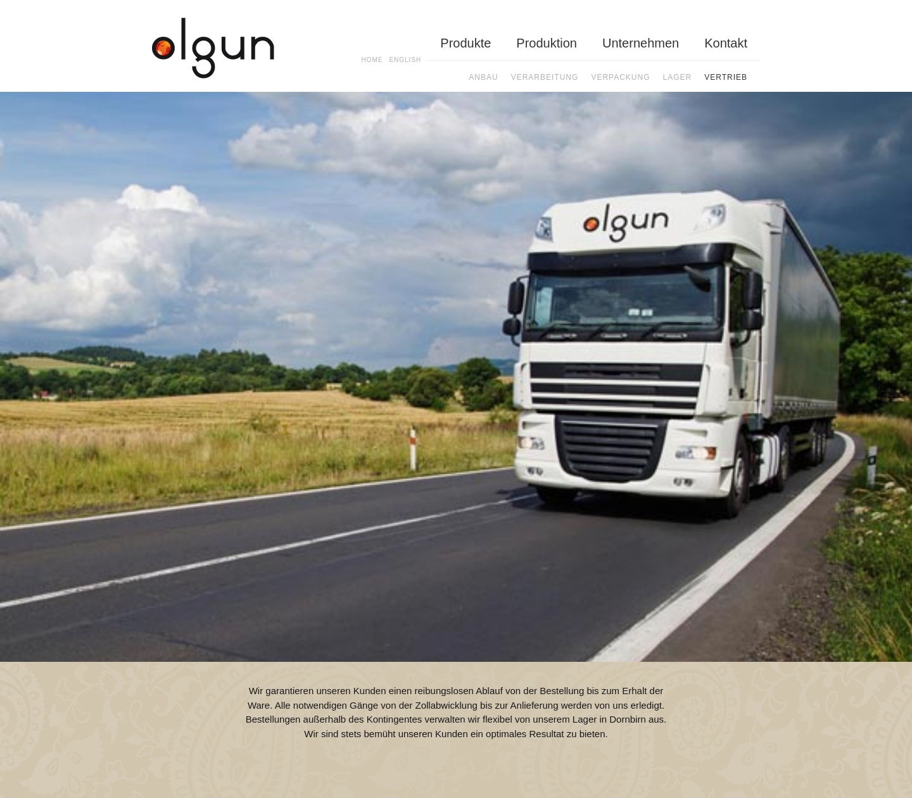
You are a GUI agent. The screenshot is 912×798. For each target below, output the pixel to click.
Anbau (483, 77)
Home (372, 59)
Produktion (546, 43)
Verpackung (620, 77)
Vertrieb (725, 77)
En (405, 59)
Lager (677, 77)
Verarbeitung (545, 77)
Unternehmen (640, 43)
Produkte (465, 43)
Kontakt (725, 43)
